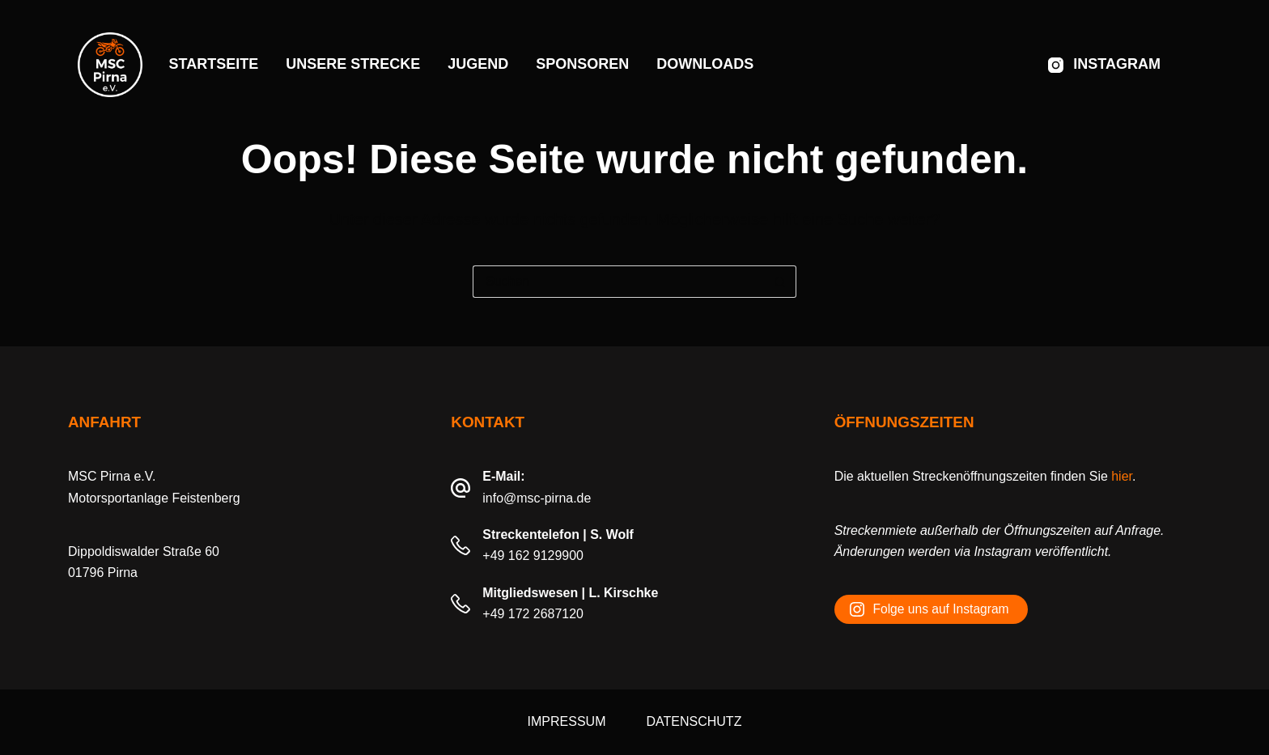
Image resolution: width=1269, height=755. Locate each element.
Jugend (478, 64)
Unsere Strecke (353, 64)
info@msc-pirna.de (536, 498)
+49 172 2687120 (533, 614)
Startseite (214, 64)
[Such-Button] (780, 281)
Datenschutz (693, 721)
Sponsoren (582, 64)
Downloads (704, 64)
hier (1121, 476)
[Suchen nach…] (618, 281)
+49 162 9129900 (533, 555)
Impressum (567, 721)
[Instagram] (1104, 65)
